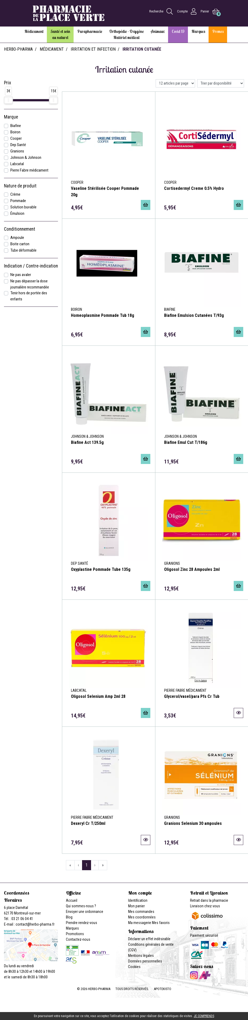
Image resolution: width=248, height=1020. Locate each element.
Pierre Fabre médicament (29, 170)
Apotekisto (162, 989)
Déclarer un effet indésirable (149, 939)
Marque (11, 117)
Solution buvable (23, 207)
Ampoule (17, 237)
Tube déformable (23, 250)
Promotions (75, 934)
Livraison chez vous (205, 906)
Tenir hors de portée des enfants (28, 296)
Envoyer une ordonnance (84, 911)
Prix (7, 82)
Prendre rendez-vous (81, 923)
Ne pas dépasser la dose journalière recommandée (29, 284)
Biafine (15, 125)
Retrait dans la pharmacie (209, 900)
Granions (17, 151)
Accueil (71, 900)
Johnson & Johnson (25, 157)
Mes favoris (161, 923)
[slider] (8, 100)
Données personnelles (145, 961)
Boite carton (19, 244)
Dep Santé (18, 144)
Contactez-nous (78, 939)
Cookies (134, 967)
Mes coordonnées (142, 917)
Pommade (18, 200)
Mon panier (136, 906)
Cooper (16, 138)
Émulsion (17, 213)
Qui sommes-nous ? (81, 906)
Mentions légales (141, 955)
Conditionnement (19, 229)
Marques (72, 928)
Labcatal (17, 163)
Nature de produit (20, 186)
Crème (15, 194)
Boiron (15, 132)
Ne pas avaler (20, 274)
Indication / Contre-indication (31, 266)
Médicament (52, 49)
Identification (137, 900)
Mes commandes (141, 911)
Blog (69, 917)
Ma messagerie (139, 923)
